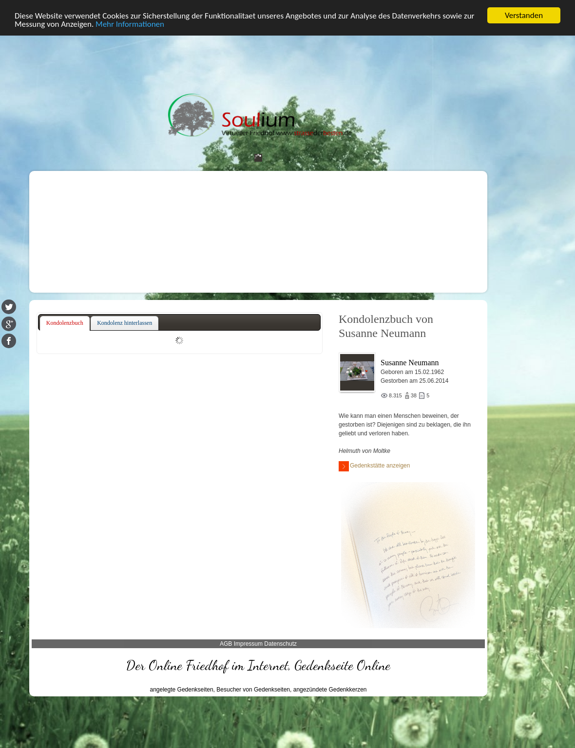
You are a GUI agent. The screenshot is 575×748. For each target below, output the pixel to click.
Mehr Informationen (130, 24)
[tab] (65, 323)
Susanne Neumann (410, 362)
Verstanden (524, 15)
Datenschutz (280, 643)
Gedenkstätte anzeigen (374, 466)
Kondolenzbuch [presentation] (64, 322)
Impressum (248, 643)
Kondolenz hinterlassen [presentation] (124, 322)
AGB (226, 643)
